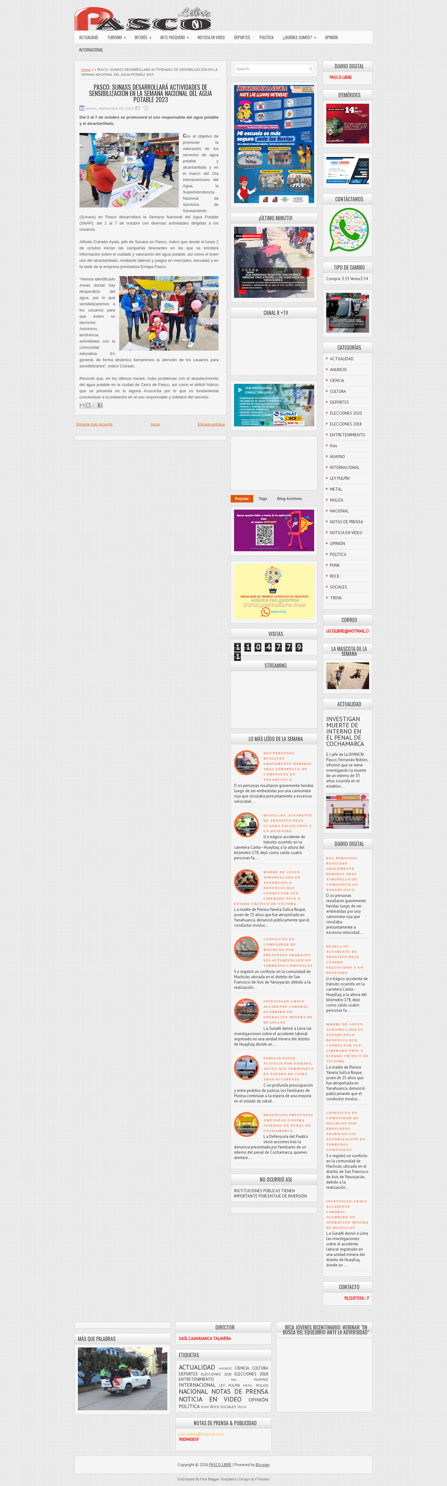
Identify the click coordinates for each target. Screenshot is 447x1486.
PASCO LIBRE (220, 1464)
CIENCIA (337, 380)
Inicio (155, 424)
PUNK (335, 565)
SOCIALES (338, 587)
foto (333, 445)
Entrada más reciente (94, 424)
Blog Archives (289, 499)
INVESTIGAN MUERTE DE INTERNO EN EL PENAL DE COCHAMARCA (345, 731)
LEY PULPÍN (340, 478)
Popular (242, 499)
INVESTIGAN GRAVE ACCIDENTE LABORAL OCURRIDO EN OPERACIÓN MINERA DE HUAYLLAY (288, 1012)
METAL (336, 489)
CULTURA (338, 391)
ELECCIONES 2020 (346, 413)
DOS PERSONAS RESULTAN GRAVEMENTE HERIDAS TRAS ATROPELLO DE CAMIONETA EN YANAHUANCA (342, 874)
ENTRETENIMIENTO (347, 435)
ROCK (335, 576)
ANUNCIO (338, 369)
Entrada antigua (211, 424)
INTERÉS (145, 35)
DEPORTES (242, 37)
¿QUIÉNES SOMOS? (301, 35)
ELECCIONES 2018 (346, 424)
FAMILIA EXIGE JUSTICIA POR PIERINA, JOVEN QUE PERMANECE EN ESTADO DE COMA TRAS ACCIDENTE (289, 1069)
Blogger (263, 1464)
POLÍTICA (266, 37)
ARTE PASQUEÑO (176, 35)
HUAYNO (337, 456)
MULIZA (336, 500)
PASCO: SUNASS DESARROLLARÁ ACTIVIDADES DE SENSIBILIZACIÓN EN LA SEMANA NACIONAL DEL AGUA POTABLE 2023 (150, 93)
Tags (263, 499)
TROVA (336, 598)
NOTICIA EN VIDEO (211, 37)
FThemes (262, 1479)
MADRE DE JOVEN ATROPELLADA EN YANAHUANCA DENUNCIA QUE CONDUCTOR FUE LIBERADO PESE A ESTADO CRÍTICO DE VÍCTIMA (267, 888)
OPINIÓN (331, 37)
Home (86, 69)
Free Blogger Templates (218, 1479)
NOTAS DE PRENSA (346, 522)
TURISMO (118, 35)
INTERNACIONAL (91, 50)
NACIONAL (339, 511)
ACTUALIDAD (88, 37)
